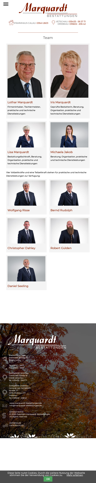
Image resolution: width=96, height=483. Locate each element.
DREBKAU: (72, 24)
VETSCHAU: (71, 21)
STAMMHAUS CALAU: (31, 23)
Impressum (15, 468)
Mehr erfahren (75, 475)
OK (48, 479)
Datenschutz (16, 470)
